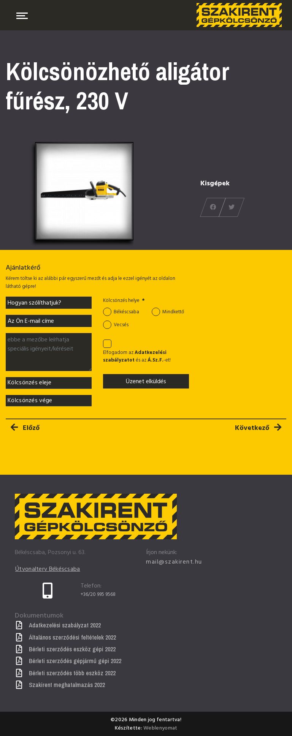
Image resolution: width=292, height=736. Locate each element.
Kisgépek (215, 183)
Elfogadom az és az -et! (137, 357)
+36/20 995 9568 (98, 594)
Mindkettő (173, 312)
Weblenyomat (160, 727)
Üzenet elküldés (146, 381)
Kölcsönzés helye (124, 301)
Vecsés (121, 325)
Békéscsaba (126, 312)
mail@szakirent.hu (174, 562)
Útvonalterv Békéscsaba (47, 569)
